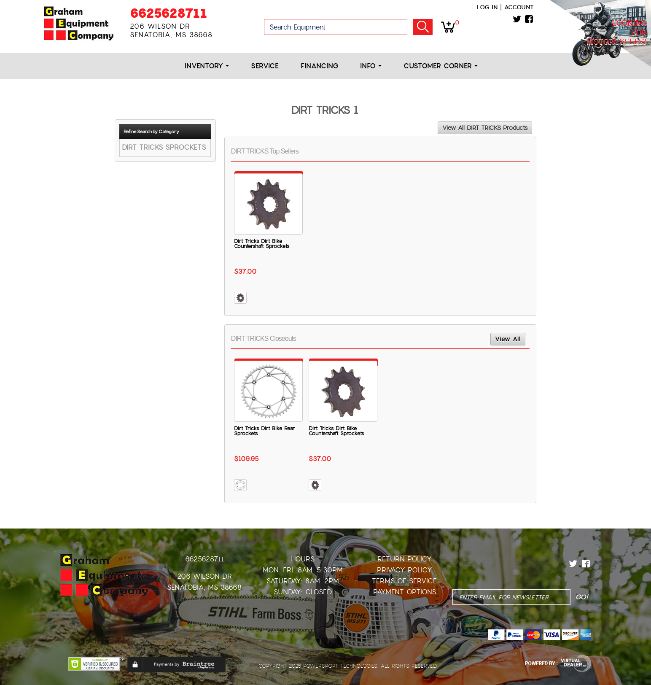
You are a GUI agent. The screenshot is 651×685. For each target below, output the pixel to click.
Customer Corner (441, 66)
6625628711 (168, 13)
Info (371, 66)
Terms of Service (404, 581)
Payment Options (404, 592)
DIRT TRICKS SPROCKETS (164, 147)
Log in (487, 7)
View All (508, 339)
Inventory (207, 66)
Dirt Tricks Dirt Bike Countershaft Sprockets (261, 244)
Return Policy (404, 559)
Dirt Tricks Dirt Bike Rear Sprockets (264, 431)
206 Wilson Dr (204, 576)
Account (519, 7)
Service (265, 66)
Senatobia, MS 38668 (204, 587)
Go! (423, 27)
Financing (319, 66)
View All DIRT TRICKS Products (484, 128)
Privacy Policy (404, 570)
